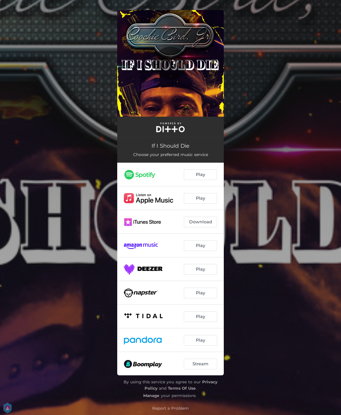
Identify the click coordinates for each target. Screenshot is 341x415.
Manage (151, 395)
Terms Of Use (182, 388)
